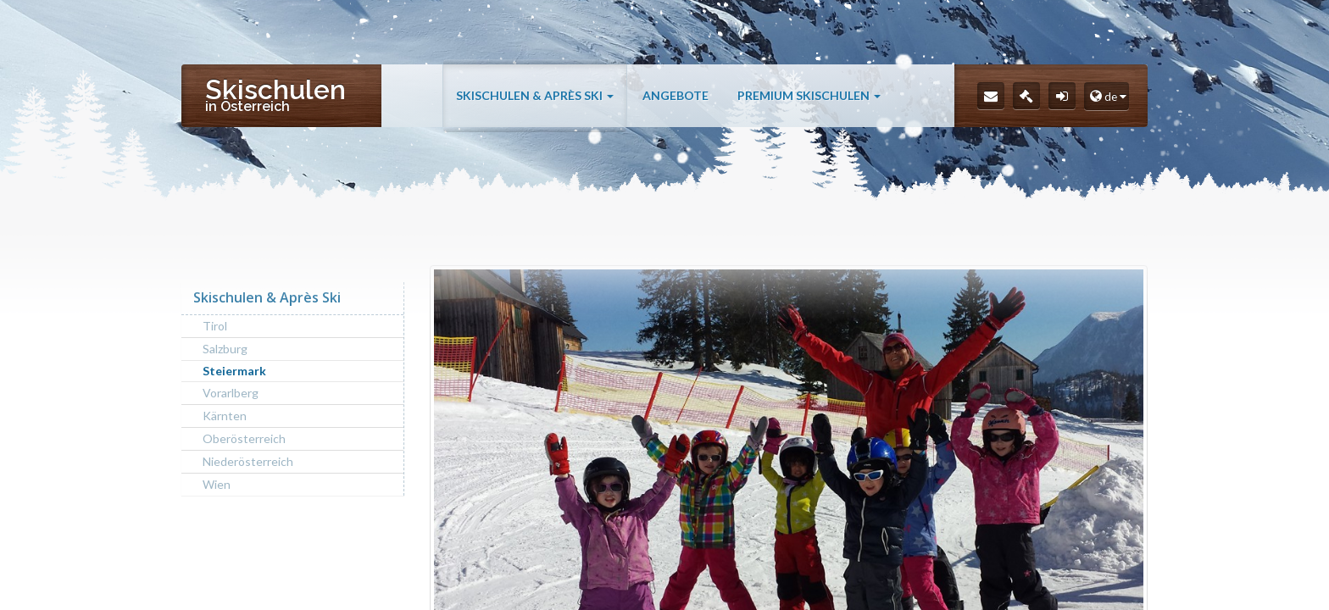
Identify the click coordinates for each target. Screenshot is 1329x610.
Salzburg (225, 348)
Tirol (215, 326)
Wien (217, 484)
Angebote (675, 95)
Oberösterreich (244, 438)
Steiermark (234, 370)
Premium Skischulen (809, 95)
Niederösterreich (248, 461)
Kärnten (225, 415)
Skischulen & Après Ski (535, 95)
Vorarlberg (231, 392)
